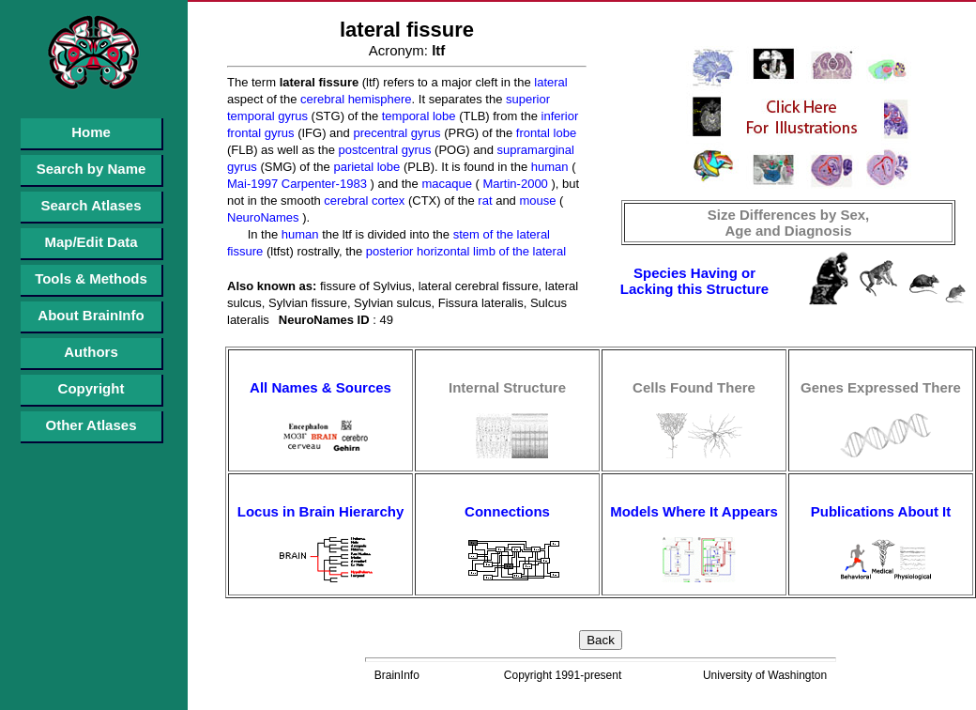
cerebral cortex (363, 200)
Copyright (91, 388)
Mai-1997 (252, 184)
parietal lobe (365, 167)
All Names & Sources (320, 387)
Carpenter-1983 (322, 184)
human (547, 167)
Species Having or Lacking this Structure (694, 281)
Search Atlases (90, 205)
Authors (91, 352)
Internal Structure (507, 387)
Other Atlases (91, 425)
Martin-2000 (514, 184)
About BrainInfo (91, 315)
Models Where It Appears (694, 511)
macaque (445, 184)
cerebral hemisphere (354, 99)
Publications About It (881, 511)
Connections (507, 511)
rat (484, 200)
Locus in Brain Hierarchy (320, 511)
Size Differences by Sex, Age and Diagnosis (789, 223)
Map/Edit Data (90, 242)
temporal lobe (416, 116)
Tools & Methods (91, 278)
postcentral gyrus (383, 150)
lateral (549, 82)
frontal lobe (544, 133)
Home (91, 132)
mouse (536, 200)
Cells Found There (694, 387)
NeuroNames (263, 217)
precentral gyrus (395, 133)
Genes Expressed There (881, 387)
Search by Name (91, 169)
